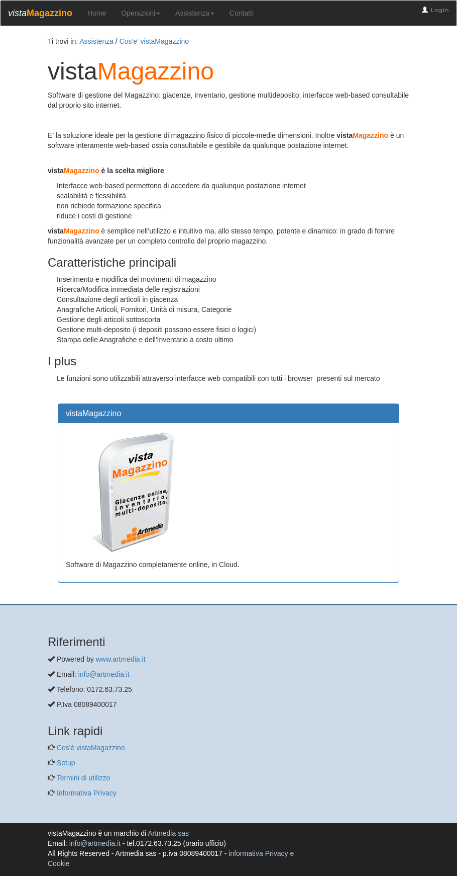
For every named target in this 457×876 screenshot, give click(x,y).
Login (439, 10)
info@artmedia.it (104, 674)
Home (96, 13)
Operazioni (140, 13)
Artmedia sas (168, 833)
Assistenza (194, 13)
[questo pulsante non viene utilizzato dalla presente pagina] (55, 599)
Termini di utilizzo (82, 778)
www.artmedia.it (121, 659)
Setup (65, 763)
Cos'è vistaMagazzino (90, 748)
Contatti (242, 13)
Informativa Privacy (86, 793)
